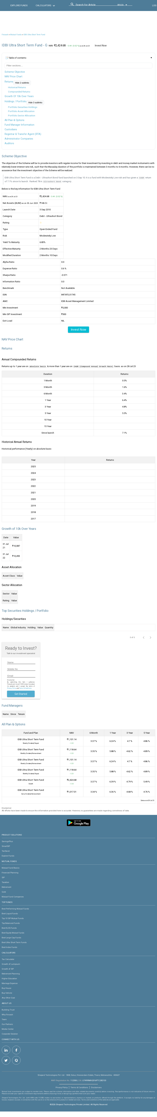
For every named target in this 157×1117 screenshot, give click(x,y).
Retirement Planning (11, 973)
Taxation (5, 882)
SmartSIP (6, 846)
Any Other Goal (8, 997)
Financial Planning (10, 872)
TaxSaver (6, 850)
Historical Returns (17, 87)
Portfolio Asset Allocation (21, 111)
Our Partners (7, 1024)
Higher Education (9, 978)
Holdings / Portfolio (15, 101)
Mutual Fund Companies (13, 896)
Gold (4, 891)
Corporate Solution (10, 1033)
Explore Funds (8, 855)
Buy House (6, 988)
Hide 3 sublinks (35, 102)
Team (4, 1019)
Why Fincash (7, 1014)
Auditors (9, 143)
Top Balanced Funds (11, 923)
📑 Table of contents (15, 58)
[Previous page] (143, 637)
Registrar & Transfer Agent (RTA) (23, 134)
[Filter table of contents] (78, 65)
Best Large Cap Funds (11, 937)
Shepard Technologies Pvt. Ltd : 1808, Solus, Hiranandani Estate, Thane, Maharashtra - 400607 (79, 1075)
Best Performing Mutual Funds (15, 908)
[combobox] (91, 5)
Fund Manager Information (19, 124)
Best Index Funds (9, 947)
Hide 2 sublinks (22, 83)
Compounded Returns (19, 91)
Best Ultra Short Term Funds (14, 942)
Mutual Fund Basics (10, 867)
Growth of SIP (8, 968)
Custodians (11, 129)
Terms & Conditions (79, 1087)
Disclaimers (96, 1087)
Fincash (5, 35)
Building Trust (8, 1009)
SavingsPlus (7, 841)
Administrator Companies (19, 138)
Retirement (6, 887)
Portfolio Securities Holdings (22, 107)
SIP (3, 877)
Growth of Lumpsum (11, 964)
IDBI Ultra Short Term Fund (34, 35)
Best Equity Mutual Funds (13, 932)
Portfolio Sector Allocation (21, 115)
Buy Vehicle (7, 992)
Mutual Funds (16, 35)
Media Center (8, 1028)
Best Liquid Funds (10, 913)
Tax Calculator (8, 959)
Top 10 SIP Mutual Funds (13, 918)
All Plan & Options (14, 120)
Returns (9, 81)
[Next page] (150, 637)
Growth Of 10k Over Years (19, 96)
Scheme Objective (15, 71)
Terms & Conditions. (25, 688)
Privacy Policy (11, 688)
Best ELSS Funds (9, 927)
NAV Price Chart (13, 76)
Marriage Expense (10, 983)
